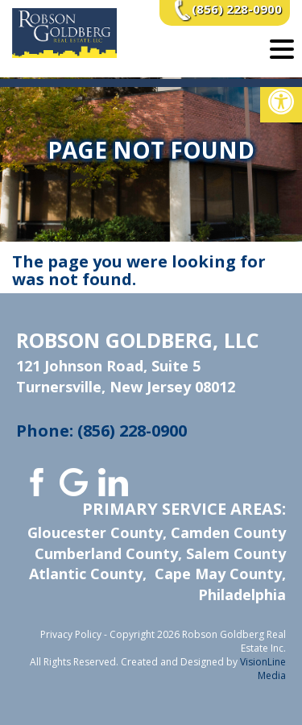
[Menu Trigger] (282, 48)
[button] (281, 101)
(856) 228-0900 (237, 9)
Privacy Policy (70, 634)
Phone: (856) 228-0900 (101, 430)
